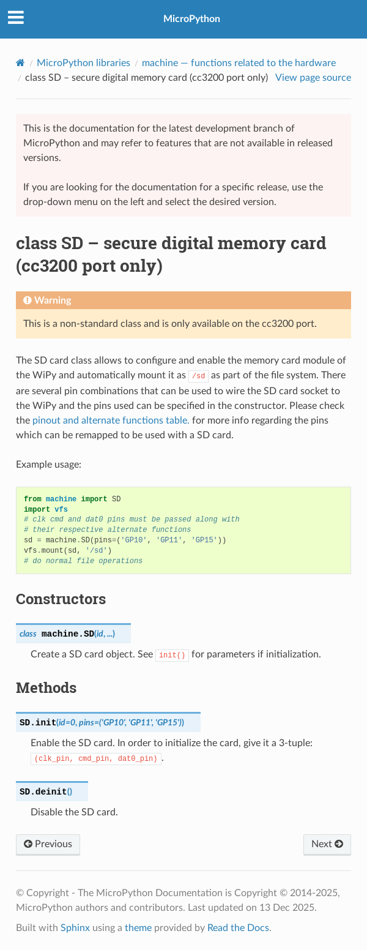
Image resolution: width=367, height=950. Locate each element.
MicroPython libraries (83, 63)
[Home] (20, 63)
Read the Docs (238, 928)
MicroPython (191, 19)
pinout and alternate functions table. (111, 420)
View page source (313, 78)
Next (327, 844)
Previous (48, 844)
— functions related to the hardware (239, 63)
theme (138, 928)
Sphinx (75, 928)
